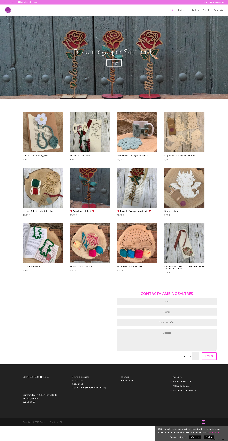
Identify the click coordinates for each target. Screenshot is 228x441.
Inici (172, 10)
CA (122, 380)
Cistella (206, 10)
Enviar (209, 356)
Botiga (181, 10)
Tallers (195, 10)
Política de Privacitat (182, 381)
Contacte (218, 10)
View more (214, 432)
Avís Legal (177, 377)
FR (132, 380)
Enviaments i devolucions (184, 390)
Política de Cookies (181, 386)
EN (128, 380)
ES (204, 2)
